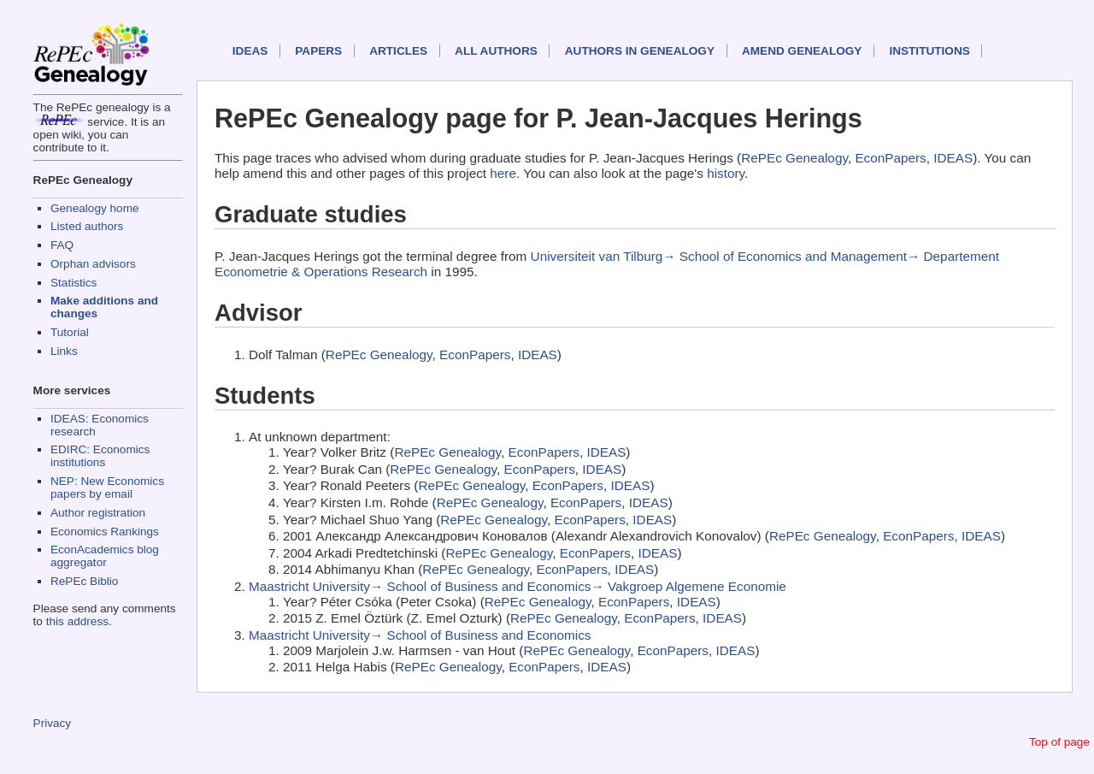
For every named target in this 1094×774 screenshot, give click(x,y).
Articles (398, 50)
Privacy (52, 723)
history (725, 173)
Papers (318, 50)
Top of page (1059, 742)
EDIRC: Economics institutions (100, 456)
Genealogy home (94, 208)
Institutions (929, 50)
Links (64, 351)
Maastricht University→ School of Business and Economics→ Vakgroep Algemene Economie (517, 586)
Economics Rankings (104, 531)
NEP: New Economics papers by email (107, 487)
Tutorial (69, 332)
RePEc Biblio (84, 581)
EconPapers (890, 158)
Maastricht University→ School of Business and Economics (420, 635)
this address (77, 621)
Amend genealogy (802, 50)
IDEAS (250, 50)
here (503, 173)
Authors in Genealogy (640, 50)
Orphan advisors (93, 263)
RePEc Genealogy (794, 158)
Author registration (97, 512)
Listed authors (86, 226)
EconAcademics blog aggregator (104, 556)
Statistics (73, 282)
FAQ (62, 245)
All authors (496, 50)
